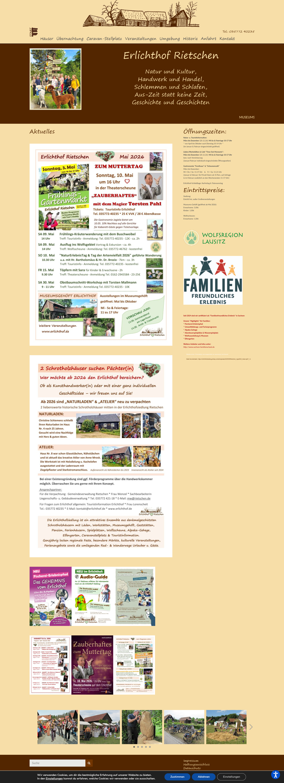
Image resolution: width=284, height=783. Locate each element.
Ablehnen (204, 777)
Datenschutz (192, 768)
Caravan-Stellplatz (104, 38)
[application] (218, 373)
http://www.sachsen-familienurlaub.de (199, 347)
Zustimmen (177, 777)
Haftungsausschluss (196, 764)
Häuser (46, 38)
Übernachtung (69, 38)
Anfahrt (208, 38)
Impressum (190, 760)
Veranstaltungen (140, 38)
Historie (190, 38)
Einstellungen (54, 778)
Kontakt (227, 38)
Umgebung (170, 38)
